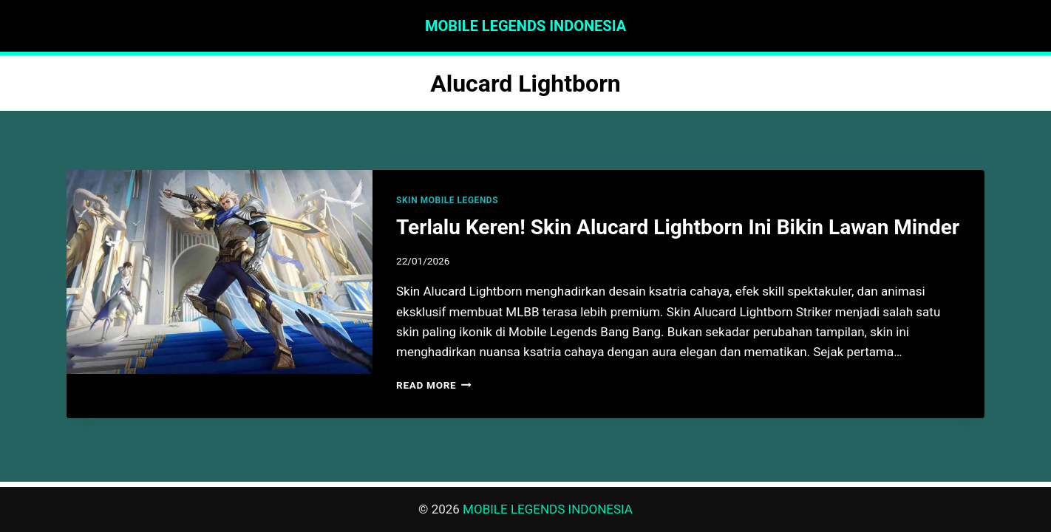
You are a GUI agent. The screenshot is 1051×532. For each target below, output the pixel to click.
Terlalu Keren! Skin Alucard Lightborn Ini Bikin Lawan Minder (677, 227)
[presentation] (220, 272)
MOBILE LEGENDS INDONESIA (548, 509)
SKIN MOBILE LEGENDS (447, 200)
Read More (434, 385)
